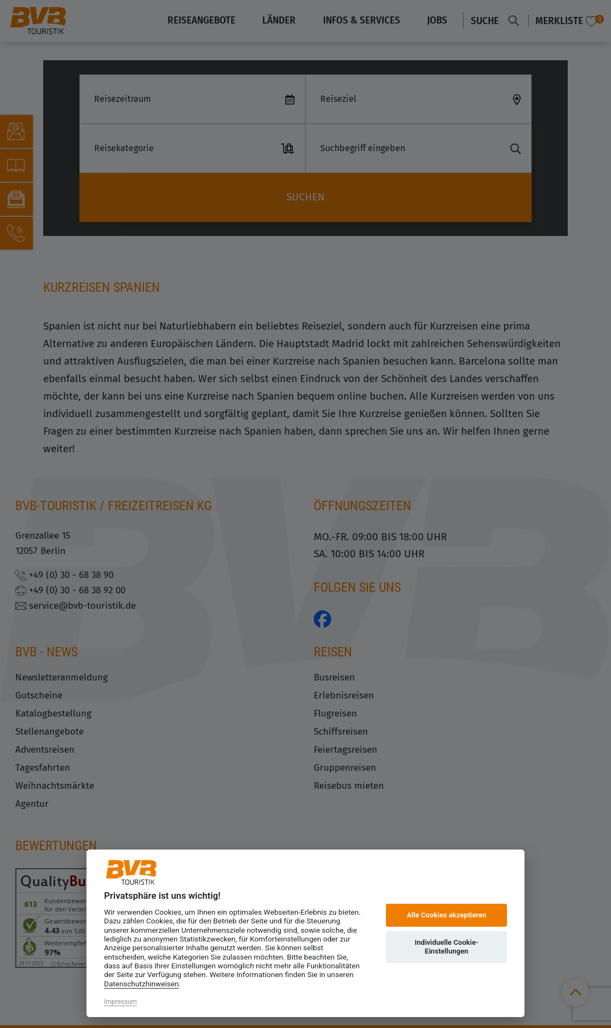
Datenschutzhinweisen (141, 983)
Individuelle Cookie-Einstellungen (446, 946)
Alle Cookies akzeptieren (446, 915)
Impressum (120, 1002)
